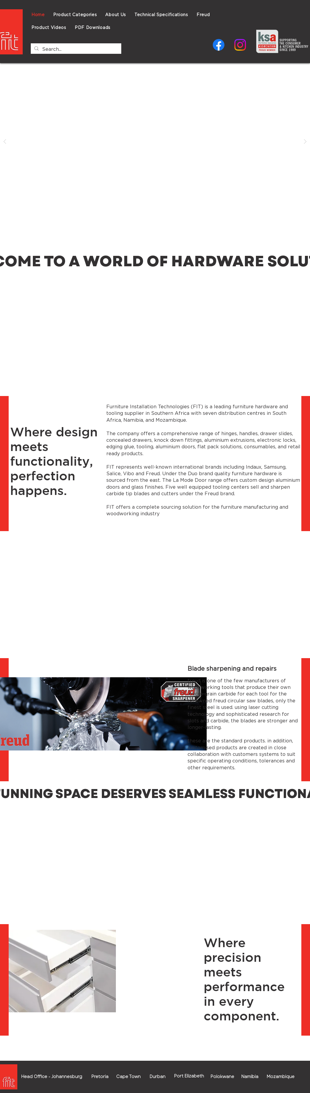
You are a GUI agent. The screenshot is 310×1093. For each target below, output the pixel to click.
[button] (161, 14)
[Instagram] (240, 45)
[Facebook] (218, 45)
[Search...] (75, 49)
